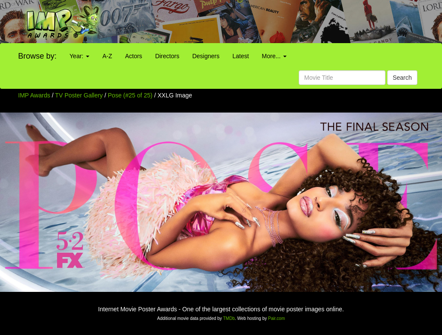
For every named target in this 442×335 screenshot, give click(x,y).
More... (274, 56)
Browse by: (37, 56)
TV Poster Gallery (79, 95)
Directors (167, 56)
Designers (205, 56)
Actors (133, 56)
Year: (79, 56)
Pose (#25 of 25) (130, 95)
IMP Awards (34, 95)
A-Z (107, 56)
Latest (240, 56)
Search (402, 77)
